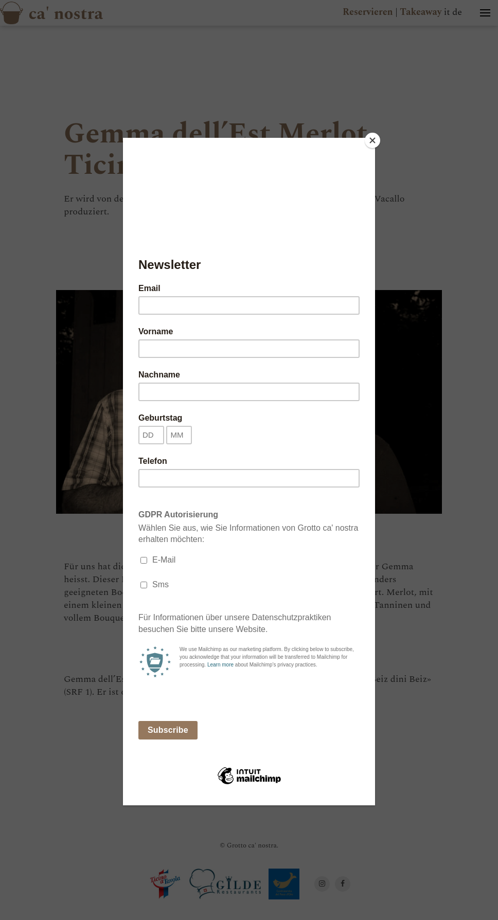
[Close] (372, 140)
